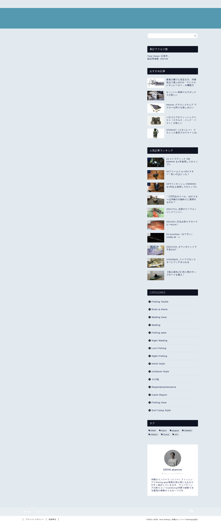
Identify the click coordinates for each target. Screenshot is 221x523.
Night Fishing (159, 356)
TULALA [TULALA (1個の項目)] (166, 435)
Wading (156, 325)
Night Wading (159, 340)
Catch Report (159, 394)
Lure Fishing (159, 348)
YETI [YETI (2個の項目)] (176, 435)
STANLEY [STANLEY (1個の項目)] (154, 435)
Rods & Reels (160, 309)
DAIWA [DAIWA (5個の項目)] (153, 431)
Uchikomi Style (160, 371)
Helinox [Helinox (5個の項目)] (164, 431)
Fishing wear (159, 332)
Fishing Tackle (160, 301)
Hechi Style (158, 363)
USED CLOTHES (50, 4)
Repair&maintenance (164, 387)
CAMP (30, 4)
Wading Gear (159, 317)
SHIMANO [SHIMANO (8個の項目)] (188, 431)
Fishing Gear (159, 402)
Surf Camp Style (161, 410)
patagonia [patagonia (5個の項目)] (175, 431)
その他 (155, 379)
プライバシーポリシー (34, 519)
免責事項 (52, 519)
